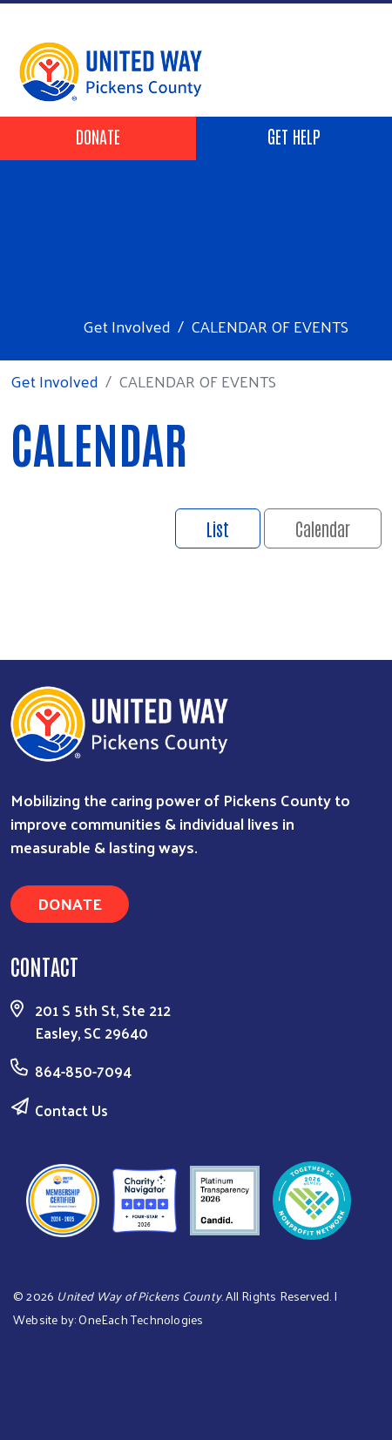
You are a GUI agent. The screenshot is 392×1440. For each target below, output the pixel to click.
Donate (98, 135)
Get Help (294, 135)
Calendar (322, 528)
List (217, 528)
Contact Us (71, 1110)
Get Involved (127, 326)
